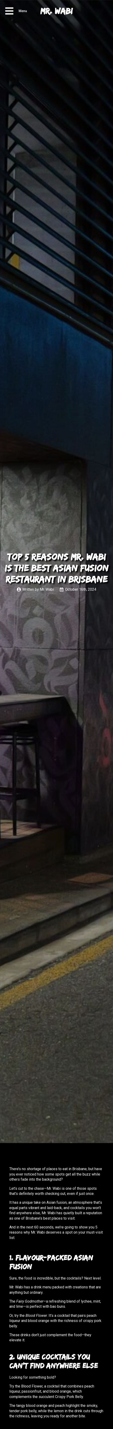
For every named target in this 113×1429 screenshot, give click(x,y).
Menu (23, 11)
